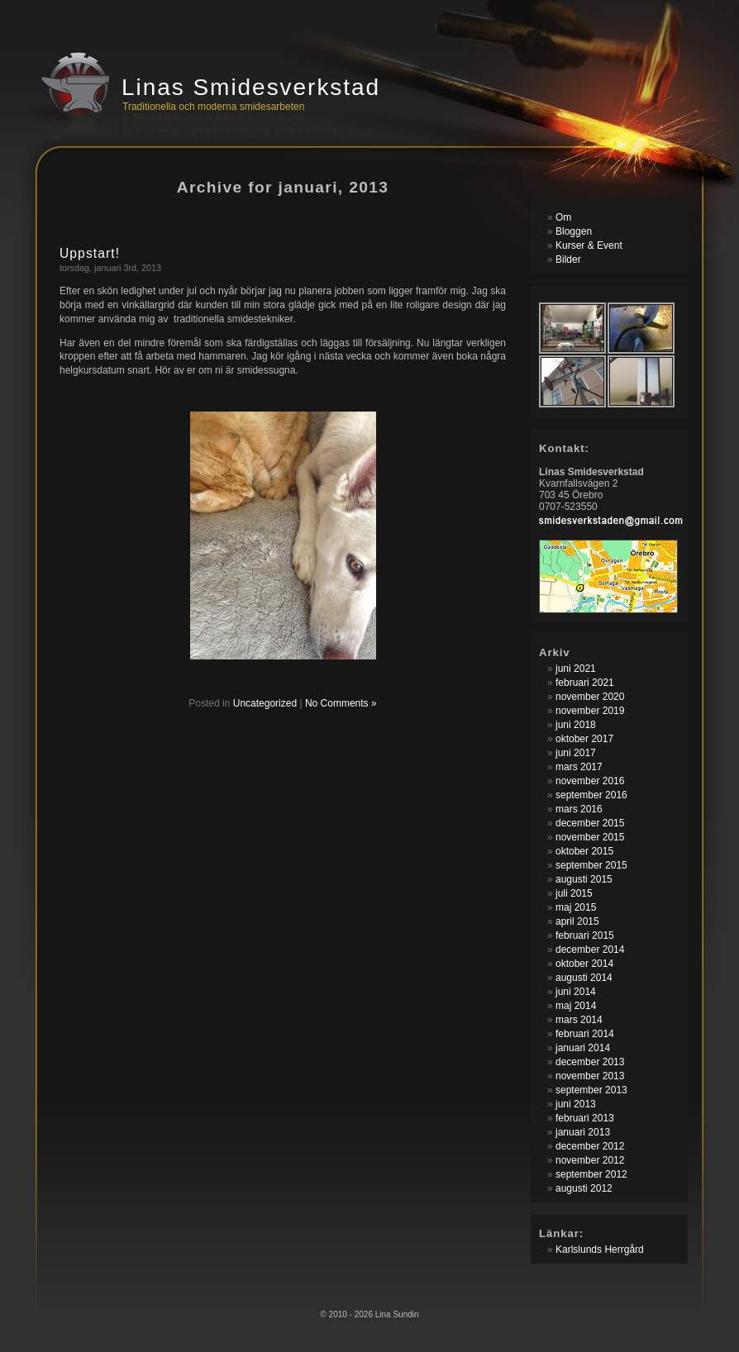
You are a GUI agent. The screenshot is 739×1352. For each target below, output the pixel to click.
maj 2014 (575, 1006)
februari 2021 (584, 682)
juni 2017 (575, 753)
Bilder (568, 259)
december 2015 (589, 823)
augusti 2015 (584, 879)
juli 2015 (574, 893)
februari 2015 (584, 935)
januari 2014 (582, 1048)
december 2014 (589, 949)
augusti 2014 (584, 977)
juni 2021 (575, 668)
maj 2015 (575, 907)
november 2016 (589, 781)
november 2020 (589, 696)
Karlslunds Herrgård (599, 1249)
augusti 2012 (584, 1188)
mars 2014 (579, 1020)
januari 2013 (582, 1132)
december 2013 (589, 1062)
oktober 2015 (584, 851)
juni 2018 (575, 725)
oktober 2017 (584, 739)
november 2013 (589, 1076)
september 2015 (591, 865)
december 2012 (589, 1146)
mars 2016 (579, 809)
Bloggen (573, 231)
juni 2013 (575, 1104)
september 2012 (591, 1174)
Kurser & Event (588, 245)
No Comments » (341, 703)
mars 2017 (579, 767)
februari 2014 (584, 1034)
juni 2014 (575, 991)
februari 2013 (584, 1118)
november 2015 (589, 837)
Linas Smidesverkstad (251, 87)
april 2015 (577, 921)
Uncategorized (265, 703)
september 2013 (591, 1090)
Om (563, 217)
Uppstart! (90, 253)
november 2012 (589, 1160)
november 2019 (589, 710)
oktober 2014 (584, 963)
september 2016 (591, 795)
